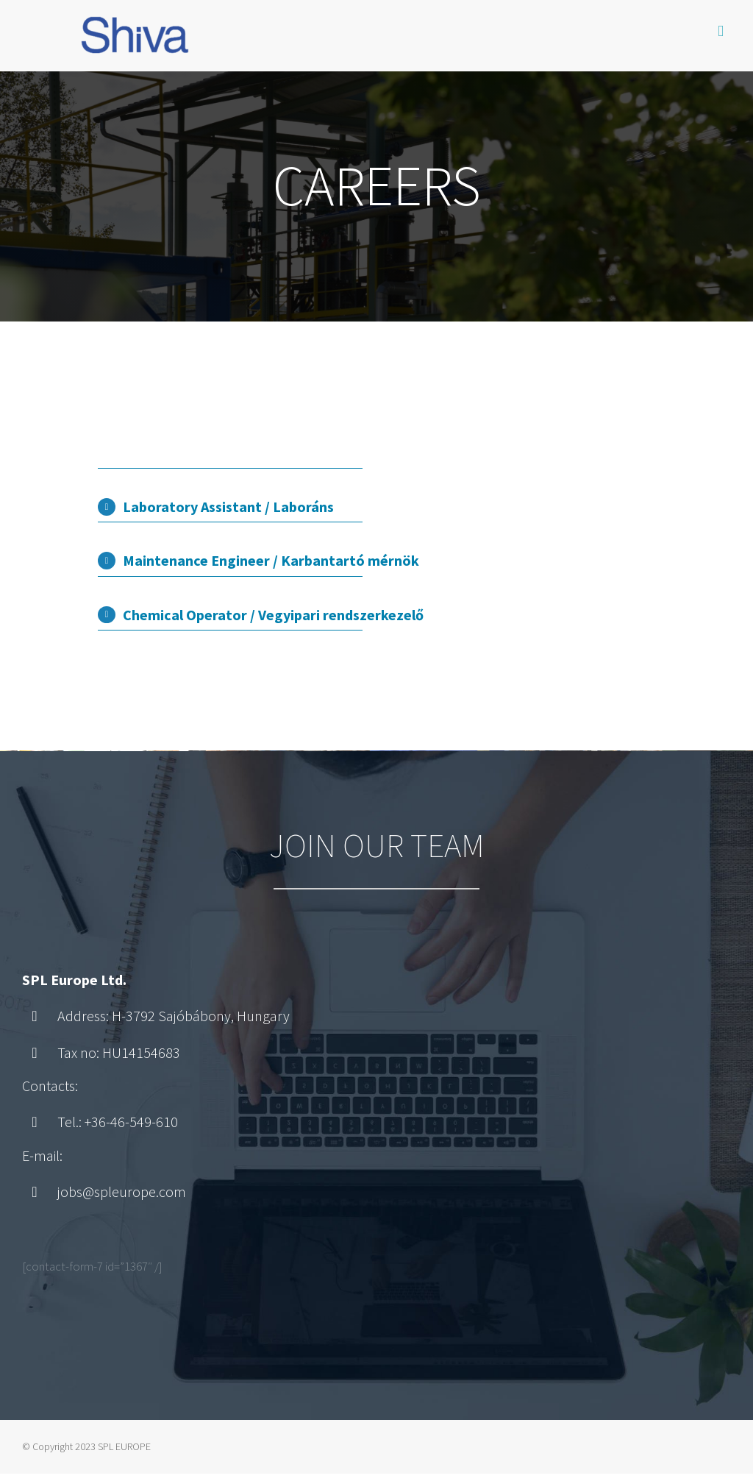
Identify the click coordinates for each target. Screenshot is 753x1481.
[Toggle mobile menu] (721, 31)
